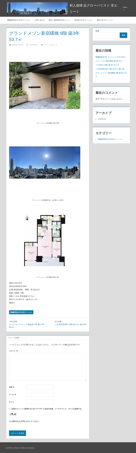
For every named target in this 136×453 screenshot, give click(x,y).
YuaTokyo (33, 44)
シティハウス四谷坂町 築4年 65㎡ (109, 60)
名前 (11, 386)
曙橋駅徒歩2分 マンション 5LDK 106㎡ (111, 56)
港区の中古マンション (105, 20)
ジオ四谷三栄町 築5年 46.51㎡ (107, 64)
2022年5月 (102, 118)
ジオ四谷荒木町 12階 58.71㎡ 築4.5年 (110, 68)
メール (12, 394)
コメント (13, 350)
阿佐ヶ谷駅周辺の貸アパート (59, 20)
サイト (11, 401)
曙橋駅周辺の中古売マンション (19, 20)
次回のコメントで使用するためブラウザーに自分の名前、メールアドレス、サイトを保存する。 (47, 408)
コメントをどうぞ (50, 44)
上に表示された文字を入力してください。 (25, 421)
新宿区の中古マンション (83, 20)
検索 (97, 30)
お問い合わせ (40, 20)
